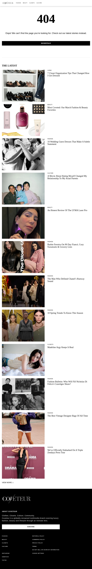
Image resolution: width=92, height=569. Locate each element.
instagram (5, 553)
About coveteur (9, 511)
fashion (18, 3)
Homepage (46, 43)
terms (34, 546)
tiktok (4, 560)
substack (5, 556)
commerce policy (38, 539)
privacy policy (37, 543)
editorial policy (38, 536)
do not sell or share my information (45, 549)
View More (8, 482)
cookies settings (38, 553)
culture (39, 3)
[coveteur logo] (8, 3)
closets (32, 3)
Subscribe (31, 526)
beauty (25, 3)
